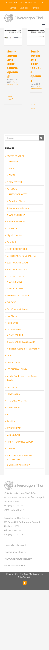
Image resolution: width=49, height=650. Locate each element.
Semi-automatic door (12, 83)
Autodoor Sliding (17, 217)
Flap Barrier (12, 339)
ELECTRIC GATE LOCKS (17, 279)
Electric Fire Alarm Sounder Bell (22, 272)
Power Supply (13, 410)
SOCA (11, 185)
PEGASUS (13, 178)
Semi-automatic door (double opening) (34, 71)
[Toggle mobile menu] (43, 23)
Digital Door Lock (15, 252)
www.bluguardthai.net (16, 568)
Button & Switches (16, 238)
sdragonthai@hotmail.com (31, 2)
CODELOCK (12, 245)
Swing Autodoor (17, 231)
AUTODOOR (12, 205)
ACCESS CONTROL (15, 172)
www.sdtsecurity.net (15, 582)
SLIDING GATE (13, 451)
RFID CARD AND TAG (17, 417)
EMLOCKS (11, 319)
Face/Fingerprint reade (18, 325)
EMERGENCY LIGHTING (18, 312)
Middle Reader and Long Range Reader (22, 394)
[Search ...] (22, 154)
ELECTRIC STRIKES (15, 293)
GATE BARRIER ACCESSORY (22, 358)
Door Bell (11, 258)
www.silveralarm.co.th (16, 561)
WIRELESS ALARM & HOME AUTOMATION (19, 474)
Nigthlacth (12, 403)
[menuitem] (13, 8)
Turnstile (11, 465)
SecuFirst (11, 437)
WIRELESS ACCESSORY (19, 481)
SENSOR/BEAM (14, 444)
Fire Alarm (12, 332)
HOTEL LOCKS (13, 379)
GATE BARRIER (14, 346)
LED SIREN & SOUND (17, 385)
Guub (9, 372)
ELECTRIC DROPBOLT (17, 265)
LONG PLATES (15, 298)
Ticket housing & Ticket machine (25, 365)
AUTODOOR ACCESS (18, 211)
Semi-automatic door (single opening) (12, 63)
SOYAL (12, 191)
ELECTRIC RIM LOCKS (17, 286)
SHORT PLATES (16, 305)
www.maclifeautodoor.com (18, 575)
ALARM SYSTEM (14, 198)
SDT (9, 431)
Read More (10, 98)
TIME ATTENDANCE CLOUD (20, 458)
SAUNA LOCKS (14, 424)
